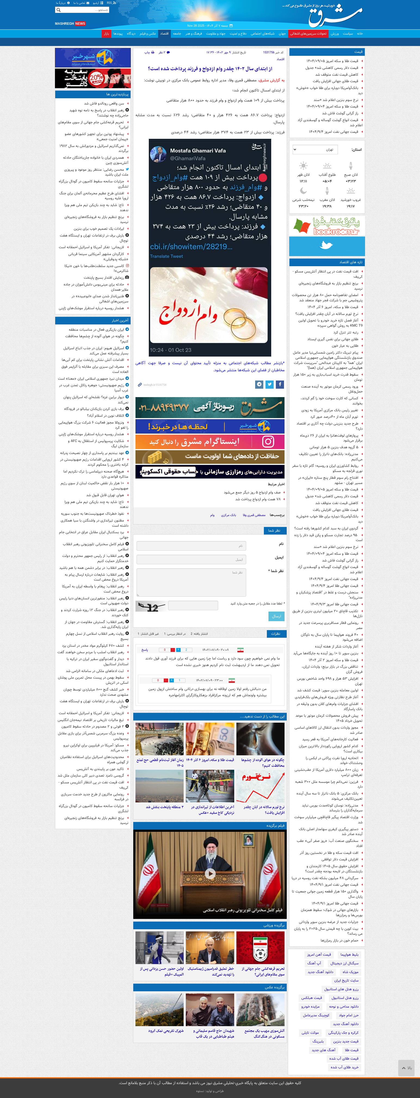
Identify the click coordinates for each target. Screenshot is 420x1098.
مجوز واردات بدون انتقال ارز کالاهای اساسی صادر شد (329, 730)
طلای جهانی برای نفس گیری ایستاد (332, 339)
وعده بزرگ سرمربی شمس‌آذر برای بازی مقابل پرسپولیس (93, 736)
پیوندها (118, 33)
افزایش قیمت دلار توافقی (340, 859)
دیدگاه (131, 33)
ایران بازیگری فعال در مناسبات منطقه (96, 329)
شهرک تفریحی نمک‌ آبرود (166, 1031)
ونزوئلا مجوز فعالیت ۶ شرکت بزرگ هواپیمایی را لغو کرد (93, 425)
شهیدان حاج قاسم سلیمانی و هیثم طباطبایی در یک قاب (213, 1034)
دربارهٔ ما (63, 3)
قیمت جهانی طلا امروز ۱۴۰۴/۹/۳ (334, 604)
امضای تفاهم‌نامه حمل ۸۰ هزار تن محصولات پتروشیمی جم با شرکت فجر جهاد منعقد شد (327, 298)
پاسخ (144, 649)
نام (281, 544)
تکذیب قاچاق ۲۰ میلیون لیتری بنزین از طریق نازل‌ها (327, 614)
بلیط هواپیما (350, 955)
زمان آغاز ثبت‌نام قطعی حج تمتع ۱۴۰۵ (160, 763)
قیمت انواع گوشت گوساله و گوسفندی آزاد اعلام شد (330, 123)
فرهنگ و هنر (194, 33)
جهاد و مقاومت (216, 33)
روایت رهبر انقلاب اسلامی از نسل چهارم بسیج (97, 636)
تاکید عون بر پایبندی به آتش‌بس (100, 769)
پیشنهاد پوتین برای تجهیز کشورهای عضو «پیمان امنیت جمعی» (96, 136)
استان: (356, 150)
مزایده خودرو (310, 1007)
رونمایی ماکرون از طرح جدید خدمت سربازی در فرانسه (94, 797)
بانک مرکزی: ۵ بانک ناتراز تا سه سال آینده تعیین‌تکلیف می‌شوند (330, 796)
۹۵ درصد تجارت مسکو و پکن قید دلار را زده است (328, 538)
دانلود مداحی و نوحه (344, 1007)
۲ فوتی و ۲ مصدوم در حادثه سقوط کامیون (92, 726)
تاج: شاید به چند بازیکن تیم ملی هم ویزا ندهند (96, 208)
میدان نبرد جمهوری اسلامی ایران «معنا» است (91, 378)
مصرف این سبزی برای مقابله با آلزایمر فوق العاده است (94, 369)
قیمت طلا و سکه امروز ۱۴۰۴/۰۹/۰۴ (332, 106)
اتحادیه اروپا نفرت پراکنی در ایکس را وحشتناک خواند (334, 761)
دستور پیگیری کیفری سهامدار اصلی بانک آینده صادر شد (331, 832)
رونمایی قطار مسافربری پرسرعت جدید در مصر (331, 625)
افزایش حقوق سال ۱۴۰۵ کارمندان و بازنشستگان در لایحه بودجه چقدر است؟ (334, 869)
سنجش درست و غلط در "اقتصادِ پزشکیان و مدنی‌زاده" (329, 595)
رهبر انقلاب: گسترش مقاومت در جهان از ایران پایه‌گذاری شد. (96, 624)
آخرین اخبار (120, 320)
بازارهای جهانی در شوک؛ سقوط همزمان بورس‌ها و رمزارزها (332, 912)
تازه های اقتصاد (351, 262)
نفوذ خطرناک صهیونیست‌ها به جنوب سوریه (92, 513)
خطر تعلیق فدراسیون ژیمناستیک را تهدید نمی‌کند (211, 972)
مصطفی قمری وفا (254, 515)
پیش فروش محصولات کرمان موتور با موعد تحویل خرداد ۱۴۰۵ (329, 718)
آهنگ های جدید (323, 1050)
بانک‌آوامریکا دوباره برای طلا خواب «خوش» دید (329, 90)
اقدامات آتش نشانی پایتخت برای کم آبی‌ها (93, 360)
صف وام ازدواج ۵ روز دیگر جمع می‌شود (252, 492)
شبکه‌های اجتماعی (262, 33)
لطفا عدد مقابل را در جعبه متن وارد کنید (257, 603)
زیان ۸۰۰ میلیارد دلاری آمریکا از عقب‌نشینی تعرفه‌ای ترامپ (329, 772)
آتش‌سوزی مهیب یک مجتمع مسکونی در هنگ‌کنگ (265, 1034)
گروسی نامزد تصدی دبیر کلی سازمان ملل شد (91, 775)
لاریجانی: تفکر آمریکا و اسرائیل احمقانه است (91, 247)
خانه (360, 33)
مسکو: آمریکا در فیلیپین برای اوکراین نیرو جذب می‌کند (95, 748)
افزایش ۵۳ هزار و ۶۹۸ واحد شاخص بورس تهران (330, 681)
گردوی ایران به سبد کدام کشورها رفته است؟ (326, 528)
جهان (282, 33)
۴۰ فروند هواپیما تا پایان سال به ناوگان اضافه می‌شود (332, 637)
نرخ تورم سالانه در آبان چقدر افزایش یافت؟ (326, 314)
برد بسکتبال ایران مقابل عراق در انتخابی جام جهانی (93, 535)
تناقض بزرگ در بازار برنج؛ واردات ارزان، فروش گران (332, 669)
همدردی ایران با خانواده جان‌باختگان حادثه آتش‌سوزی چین (95, 160)
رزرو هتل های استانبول (341, 989)
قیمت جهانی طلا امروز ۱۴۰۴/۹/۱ (335, 903)
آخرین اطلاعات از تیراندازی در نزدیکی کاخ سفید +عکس (212, 810)
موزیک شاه (351, 972)
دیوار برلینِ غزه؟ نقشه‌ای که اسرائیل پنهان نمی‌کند (95, 400)
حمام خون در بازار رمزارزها (339, 940)
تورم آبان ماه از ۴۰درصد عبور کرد (334, 416)
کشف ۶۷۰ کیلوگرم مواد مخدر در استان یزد (93, 645)
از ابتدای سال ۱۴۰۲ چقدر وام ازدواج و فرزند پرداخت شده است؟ (210, 69)
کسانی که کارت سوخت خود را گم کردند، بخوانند (332, 401)
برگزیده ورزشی (274, 925)
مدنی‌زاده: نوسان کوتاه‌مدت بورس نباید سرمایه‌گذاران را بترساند (332, 808)
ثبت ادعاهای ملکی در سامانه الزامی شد (95, 671)
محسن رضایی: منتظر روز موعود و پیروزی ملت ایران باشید (96, 172)
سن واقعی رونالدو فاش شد (104, 103)
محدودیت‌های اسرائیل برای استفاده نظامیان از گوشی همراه (94, 760)
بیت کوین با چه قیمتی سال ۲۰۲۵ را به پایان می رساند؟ (328, 931)
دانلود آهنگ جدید (320, 972)
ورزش (335, 33)
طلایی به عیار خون (345, 345)
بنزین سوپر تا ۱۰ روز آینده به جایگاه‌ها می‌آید (325, 653)
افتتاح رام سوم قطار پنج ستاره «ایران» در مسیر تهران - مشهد (330, 480)
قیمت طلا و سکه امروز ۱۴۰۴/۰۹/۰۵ (332, 61)
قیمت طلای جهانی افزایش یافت (335, 81)
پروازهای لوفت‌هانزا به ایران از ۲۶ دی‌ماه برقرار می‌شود (331, 438)
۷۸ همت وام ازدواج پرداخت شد (258, 499)
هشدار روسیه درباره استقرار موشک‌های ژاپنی (91, 308)
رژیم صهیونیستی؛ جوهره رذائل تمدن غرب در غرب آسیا (93, 388)
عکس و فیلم (148, 33)
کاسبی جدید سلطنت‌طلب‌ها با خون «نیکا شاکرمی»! (96, 268)
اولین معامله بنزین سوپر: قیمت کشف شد (327, 690)
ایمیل (279, 557)
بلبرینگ (318, 1041)
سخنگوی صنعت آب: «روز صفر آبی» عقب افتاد (330, 843)
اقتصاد (164, 33)
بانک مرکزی (228, 515)
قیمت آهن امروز (319, 955)
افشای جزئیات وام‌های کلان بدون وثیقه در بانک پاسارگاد (330, 706)
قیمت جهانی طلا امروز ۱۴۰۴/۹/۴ (334, 585)
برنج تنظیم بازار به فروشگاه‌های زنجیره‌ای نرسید (331, 286)
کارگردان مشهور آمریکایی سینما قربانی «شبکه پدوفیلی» (98, 257)
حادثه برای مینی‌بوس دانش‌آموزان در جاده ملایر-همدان (96, 287)
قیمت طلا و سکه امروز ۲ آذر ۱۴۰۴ (333, 660)
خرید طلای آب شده (345, 1067)
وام (212, 515)
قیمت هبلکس (311, 998)
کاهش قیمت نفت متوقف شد (336, 74)
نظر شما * (275, 571)
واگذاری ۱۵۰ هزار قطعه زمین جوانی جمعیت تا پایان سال (327, 894)
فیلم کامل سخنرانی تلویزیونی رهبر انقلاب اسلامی (242, 910)
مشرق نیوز (324, 13)
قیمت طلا (352, 1050)
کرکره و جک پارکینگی (343, 1033)
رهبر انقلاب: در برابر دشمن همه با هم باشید (91, 568)
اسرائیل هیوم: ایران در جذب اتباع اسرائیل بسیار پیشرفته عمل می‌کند (95, 351)
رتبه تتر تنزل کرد (345, 332)
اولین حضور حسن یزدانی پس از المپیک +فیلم (162, 972)
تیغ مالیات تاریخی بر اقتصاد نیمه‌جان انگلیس (91, 720)
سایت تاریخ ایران (346, 980)
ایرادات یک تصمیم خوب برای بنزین (99, 228)
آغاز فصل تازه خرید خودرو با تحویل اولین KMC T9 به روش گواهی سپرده (330, 323)
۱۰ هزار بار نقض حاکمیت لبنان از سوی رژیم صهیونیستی (94, 486)
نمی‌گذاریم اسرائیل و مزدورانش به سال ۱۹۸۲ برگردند (94, 148)
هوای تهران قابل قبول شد (105, 495)
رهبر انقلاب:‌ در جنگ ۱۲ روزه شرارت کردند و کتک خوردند (94, 613)
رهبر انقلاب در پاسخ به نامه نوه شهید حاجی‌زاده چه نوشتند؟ (98, 113)
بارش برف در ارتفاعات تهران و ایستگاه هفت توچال (94, 238)
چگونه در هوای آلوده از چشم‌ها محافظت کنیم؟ (263, 763)
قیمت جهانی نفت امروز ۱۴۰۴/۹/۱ (334, 884)
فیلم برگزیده (276, 826)
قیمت (358, 52)
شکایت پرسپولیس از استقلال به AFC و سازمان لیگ (98, 443)
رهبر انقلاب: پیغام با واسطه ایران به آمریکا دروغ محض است (95, 589)
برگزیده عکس (275, 987)
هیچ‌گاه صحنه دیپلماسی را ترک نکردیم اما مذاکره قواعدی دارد (95, 474)
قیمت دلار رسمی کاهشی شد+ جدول (331, 67)
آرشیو (98, 3)
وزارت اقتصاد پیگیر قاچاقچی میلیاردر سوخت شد (328, 820)
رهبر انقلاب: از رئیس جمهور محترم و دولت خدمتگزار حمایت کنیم (95, 558)
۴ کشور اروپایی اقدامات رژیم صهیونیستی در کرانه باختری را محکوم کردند (94, 462)
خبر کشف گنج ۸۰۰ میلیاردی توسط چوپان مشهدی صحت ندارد (95, 692)
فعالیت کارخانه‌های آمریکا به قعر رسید (330, 739)
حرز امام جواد (349, 1015)
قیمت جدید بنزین (346, 1041)
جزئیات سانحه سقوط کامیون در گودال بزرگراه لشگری (93, 184)
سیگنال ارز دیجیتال (345, 963)
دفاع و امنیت (238, 33)
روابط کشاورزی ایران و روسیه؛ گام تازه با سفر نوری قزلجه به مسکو (327, 468)
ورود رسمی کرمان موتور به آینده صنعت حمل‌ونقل (332, 389)
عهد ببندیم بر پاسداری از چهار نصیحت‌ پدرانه (92, 453)
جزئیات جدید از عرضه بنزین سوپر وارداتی (328, 922)
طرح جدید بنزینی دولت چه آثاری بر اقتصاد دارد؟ (330, 426)
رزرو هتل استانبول (345, 998)
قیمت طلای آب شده (344, 1059)
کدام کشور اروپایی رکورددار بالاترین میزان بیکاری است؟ (331, 749)
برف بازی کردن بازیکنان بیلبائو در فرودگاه (94, 409)
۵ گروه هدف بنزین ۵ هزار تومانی (334, 447)
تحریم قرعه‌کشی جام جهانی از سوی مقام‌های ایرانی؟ (263, 972)
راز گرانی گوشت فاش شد (340, 113)
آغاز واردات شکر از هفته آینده (336, 646)
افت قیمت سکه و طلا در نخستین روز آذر (329, 852)
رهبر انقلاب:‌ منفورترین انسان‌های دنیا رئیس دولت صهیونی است (93, 601)
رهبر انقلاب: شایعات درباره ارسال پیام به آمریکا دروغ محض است (96, 577)
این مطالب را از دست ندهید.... (262, 716)
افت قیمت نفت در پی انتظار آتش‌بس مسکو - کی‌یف (328, 274)
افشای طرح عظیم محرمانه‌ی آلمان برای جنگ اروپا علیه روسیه (93, 196)
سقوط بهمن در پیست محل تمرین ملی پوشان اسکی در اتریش (93, 680)
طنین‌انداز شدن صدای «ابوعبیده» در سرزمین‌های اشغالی (100, 299)
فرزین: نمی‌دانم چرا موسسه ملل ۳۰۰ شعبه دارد (329, 784)
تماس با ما (81, 3)
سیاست (348, 33)
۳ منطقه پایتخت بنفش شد (165, 807)
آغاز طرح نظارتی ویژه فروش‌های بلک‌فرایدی (326, 697)
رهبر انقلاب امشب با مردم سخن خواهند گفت (90, 652)
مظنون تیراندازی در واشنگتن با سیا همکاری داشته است (94, 523)
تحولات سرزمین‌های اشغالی (308, 33)
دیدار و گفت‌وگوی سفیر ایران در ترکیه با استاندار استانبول (97, 662)
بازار (106, 33)
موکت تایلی (310, 1033)
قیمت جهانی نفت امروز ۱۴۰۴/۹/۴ (333, 131)
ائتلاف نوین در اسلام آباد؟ (105, 415)
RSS (111, 3)
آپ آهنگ (314, 963)
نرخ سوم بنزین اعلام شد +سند (336, 100)
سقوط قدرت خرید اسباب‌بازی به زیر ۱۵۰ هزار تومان (328, 377)
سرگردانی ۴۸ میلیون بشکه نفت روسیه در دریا (325, 878)
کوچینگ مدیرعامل (316, 1015)
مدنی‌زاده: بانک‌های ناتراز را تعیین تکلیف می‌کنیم (331, 457)
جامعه (177, 33)
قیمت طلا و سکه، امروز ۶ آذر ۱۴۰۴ (333, 307)
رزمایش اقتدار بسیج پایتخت (104, 277)
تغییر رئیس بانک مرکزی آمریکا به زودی (329, 410)
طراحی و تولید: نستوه (210, 1091)
